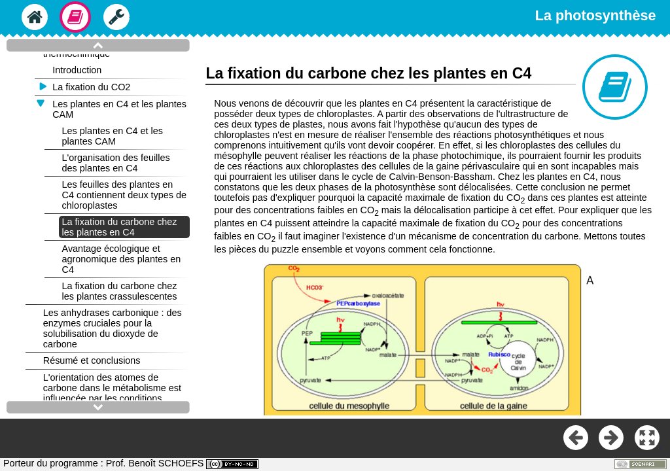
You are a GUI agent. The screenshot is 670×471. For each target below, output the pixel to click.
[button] (648, 438)
